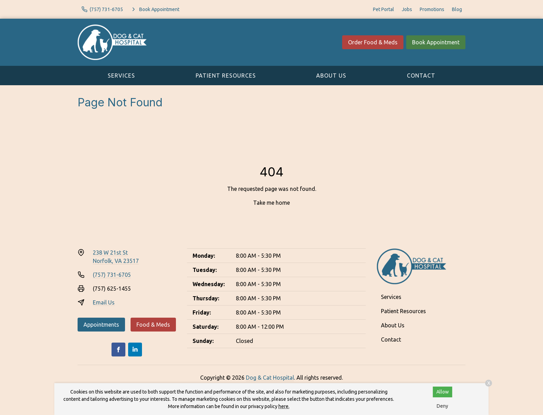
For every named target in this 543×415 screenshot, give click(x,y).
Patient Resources (226, 75)
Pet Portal (383, 9)
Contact (421, 75)
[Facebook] (118, 349)
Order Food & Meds (373, 42)
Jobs (407, 9)
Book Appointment (436, 42)
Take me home (271, 203)
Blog (457, 9)
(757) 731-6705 (112, 275)
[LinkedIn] (135, 349)
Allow (442, 392)
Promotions (432, 9)
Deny (442, 406)
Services (121, 75)
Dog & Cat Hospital (270, 377)
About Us (331, 75)
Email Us (104, 302)
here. (284, 406)
